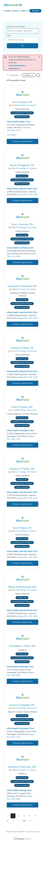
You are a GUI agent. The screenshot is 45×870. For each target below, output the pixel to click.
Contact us (24, 11)
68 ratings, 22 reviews (26, 105)
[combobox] (22, 30)
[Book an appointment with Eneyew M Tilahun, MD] (22, 504)
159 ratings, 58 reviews (26, 708)
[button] (29, 75)
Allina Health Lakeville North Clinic (22, 188)
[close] (40, 56)
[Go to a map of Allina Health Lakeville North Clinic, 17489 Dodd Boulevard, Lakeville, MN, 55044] (20, 194)
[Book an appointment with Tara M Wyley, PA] (22, 563)
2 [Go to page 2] (18, 816)
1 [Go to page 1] (13, 816)
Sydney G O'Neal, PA (22, 348)
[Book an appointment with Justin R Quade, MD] (22, 445)
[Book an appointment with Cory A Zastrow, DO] (22, 262)
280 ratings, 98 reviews (26, 410)
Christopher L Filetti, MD (22, 646)
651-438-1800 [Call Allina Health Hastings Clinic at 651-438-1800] (13, 799)
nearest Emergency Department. (17, 67)
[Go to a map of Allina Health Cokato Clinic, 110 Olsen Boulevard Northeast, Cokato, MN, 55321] (27, 127)
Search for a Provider (16, 26)
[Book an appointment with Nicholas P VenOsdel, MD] (22, 804)
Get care (35, 11)
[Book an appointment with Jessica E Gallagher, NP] (22, 743)
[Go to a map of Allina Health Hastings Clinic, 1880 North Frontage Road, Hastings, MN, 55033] (29, 796)
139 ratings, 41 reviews (26, 168)
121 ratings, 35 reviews (26, 472)
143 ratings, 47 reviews (26, 531)
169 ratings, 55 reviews (26, 590)
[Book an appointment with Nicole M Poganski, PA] (22, 200)
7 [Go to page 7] (13, 821)
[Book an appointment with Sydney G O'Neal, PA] (22, 383)
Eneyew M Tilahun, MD (22, 468)
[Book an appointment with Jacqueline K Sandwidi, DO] (22, 324)
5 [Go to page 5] (35, 816)
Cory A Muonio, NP (22, 102)
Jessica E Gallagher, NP (22, 705)
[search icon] (22, 45)
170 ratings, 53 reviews (26, 227)
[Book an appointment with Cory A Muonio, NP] (22, 141)
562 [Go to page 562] (24, 821)
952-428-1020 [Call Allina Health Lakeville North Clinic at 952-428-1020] (31, 194)
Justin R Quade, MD (22, 407)
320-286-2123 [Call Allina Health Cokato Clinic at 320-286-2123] (13, 130)
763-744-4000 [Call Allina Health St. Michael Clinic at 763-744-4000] (13, 256)
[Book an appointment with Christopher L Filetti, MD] (22, 681)
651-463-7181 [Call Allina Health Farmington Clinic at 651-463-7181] (13, 439)
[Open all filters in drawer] (13, 75)
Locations (7, 11)
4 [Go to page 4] (29, 816)
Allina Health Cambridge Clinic (20, 666)
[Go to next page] (30, 820)
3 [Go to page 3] (24, 816)
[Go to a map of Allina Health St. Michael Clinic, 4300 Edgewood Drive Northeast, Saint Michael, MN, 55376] (33, 253)
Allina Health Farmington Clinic (20, 430)
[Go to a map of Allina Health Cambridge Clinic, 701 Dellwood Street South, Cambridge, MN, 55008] (30, 672)
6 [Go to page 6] (7, 821)
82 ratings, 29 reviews (26, 289)
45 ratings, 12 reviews (26, 770)
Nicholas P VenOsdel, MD (22, 766)
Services (15, 11)
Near (9, 35)
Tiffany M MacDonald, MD (22, 587)
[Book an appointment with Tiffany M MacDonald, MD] (22, 622)
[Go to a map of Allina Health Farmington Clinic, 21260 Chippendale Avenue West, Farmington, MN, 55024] (31, 436)
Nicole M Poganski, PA (22, 165)
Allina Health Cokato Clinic (18, 121)
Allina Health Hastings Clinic (19, 790)
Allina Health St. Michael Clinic (20, 248)
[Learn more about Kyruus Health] (22, 838)
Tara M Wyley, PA (22, 527)
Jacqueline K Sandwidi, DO (22, 286)
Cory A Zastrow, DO (22, 224)
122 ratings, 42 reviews (26, 351)
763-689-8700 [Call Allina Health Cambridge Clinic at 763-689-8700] (13, 675)
